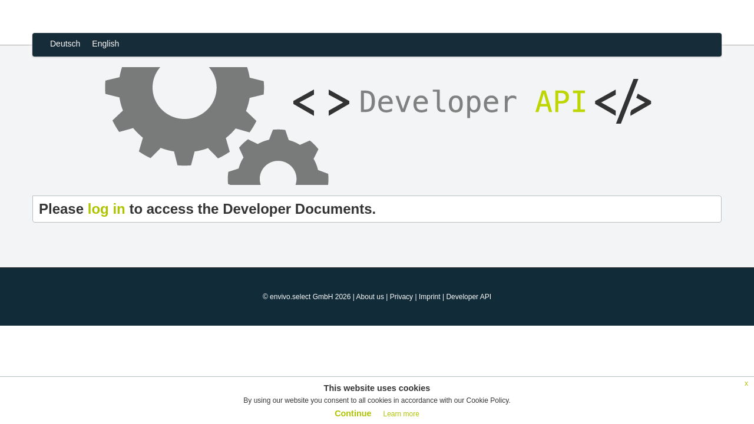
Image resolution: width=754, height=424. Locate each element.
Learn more (401, 414)
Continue (353, 413)
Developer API (468, 297)
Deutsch (65, 43)
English (105, 43)
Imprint (430, 297)
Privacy (401, 297)
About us (370, 297)
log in (106, 209)
